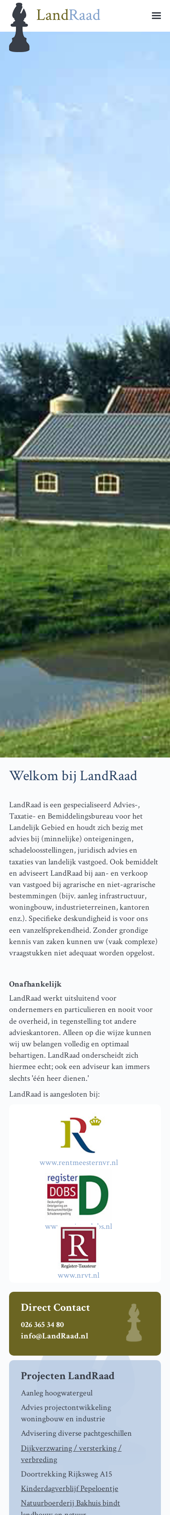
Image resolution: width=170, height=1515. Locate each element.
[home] (85, 16)
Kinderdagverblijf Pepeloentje (69, 1488)
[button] (156, 14)
